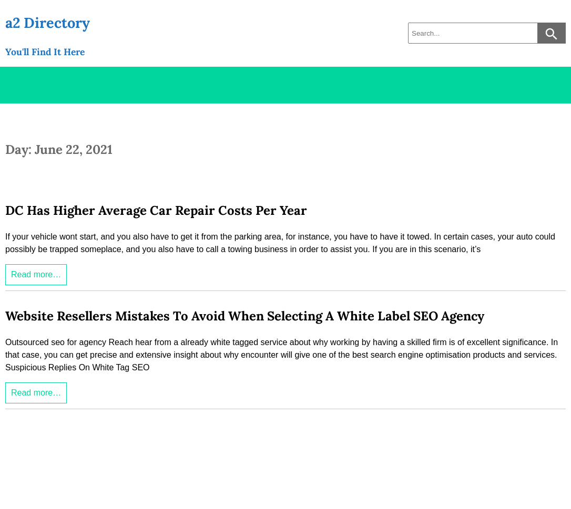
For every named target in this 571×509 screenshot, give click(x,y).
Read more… (36, 274)
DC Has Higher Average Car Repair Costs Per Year (156, 210)
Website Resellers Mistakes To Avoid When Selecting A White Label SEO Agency (244, 316)
